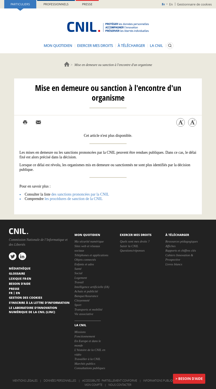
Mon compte (93, 385)
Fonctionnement (84, 336)
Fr (163, 4)
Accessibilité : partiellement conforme (109, 380)
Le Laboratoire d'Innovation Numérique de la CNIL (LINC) (33, 309)
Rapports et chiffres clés (180, 250)
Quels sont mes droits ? (134, 241)
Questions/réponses (132, 250)
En (171, 4)
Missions (80, 332)
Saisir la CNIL (129, 246)
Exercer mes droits (95, 45)
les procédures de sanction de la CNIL (74, 199)
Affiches (170, 246)
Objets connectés (85, 259)
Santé (77, 268)
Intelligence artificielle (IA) (91, 287)
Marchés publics (84, 363)
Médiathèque (20, 268)
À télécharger (131, 45)
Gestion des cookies (25, 297)
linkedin (22, 256)
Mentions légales (25, 380)
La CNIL (156, 45)
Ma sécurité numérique (89, 241)
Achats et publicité (86, 291)
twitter (12, 256)
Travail (79, 282)
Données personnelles (60, 380)
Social (78, 273)
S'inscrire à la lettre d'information (39, 302)
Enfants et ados (84, 264)
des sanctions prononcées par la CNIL (80, 194)
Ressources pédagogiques (181, 241)
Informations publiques (160, 380)
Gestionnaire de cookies (194, 4)
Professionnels (56, 4)
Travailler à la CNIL (87, 359)
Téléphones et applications (91, 255)
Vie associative (83, 314)
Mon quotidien (58, 45)
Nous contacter (119, 385)
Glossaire (17, 273)
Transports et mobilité (88, 309)
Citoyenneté (82, 300)
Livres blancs (173, 264)
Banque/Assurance (86, 296)
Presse (87, 4)
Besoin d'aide (190, 378)
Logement (80, 277)
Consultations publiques (89, 368)
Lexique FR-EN (20, 278)
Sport (77, 305)
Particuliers (20, 4)
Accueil (67, 64)
